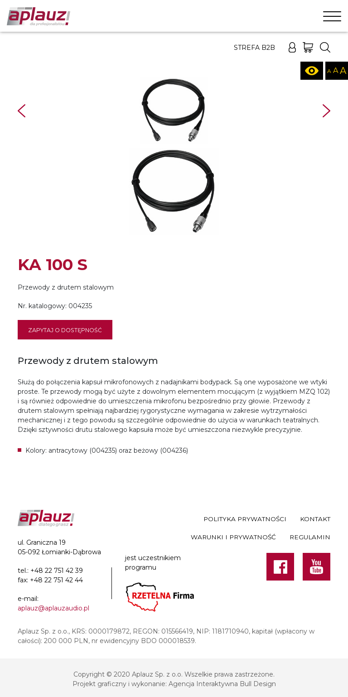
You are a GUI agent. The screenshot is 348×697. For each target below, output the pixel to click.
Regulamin (310, 537)
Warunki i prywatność (233, 537)
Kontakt (315, 519)
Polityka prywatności (244, 519)
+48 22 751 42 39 (56, 570)
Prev (21, 110)
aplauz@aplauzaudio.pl (53, 608)
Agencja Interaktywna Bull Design (222, 684)
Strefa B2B (254, 48)
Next (326, 110)
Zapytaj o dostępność (65, 330)
